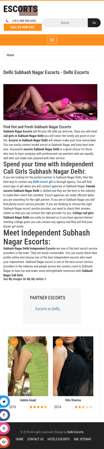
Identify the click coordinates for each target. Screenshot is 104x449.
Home (10, 55)
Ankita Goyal (28, 400)
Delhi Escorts (75, 432)
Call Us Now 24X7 (22, 27)
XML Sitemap (83, 439)
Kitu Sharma (73, 400)
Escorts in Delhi (48, 309)
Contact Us (35, 439)
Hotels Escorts (59, 439)
